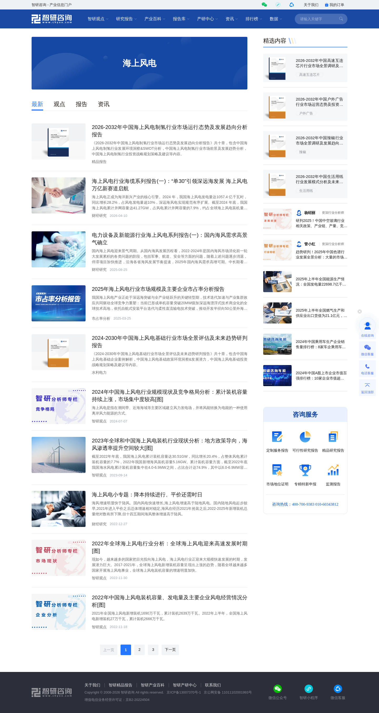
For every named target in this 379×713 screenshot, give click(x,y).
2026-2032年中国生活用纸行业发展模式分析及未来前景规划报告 (319, 181)
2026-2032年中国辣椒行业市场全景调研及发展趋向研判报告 (319, 143)
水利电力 (99, 372)
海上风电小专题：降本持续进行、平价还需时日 (147, 494)
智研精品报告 (120, 685)
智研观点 (98, 19)
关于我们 (311, 5)
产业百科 (155, 19)
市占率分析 (101, 318)
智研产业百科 (152, 685)
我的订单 (334, 4)
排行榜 (254, 19)
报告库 (181, 19)
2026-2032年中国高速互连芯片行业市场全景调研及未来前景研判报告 (319, 65)
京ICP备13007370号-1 (184, 692)
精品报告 (99, 161)
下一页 (170, 649)
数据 (276, 19)
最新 (37, 104)
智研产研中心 (185, 685)
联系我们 (213, 685)
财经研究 (99, 215)
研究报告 (126, 19)
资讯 (232, 19)
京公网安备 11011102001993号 (228, 692)
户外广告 (306, 113)
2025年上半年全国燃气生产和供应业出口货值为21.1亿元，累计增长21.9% (321, 315)
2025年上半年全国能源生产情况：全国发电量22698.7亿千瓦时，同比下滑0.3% (321, 284)
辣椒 (302, 152)
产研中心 (207, 19)
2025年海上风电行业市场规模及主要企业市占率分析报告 (158, 289)
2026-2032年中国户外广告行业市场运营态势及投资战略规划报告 (319, 104)
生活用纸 (306, 191)
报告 (81, 104)
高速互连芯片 (309, 75)
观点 (59, 104)
